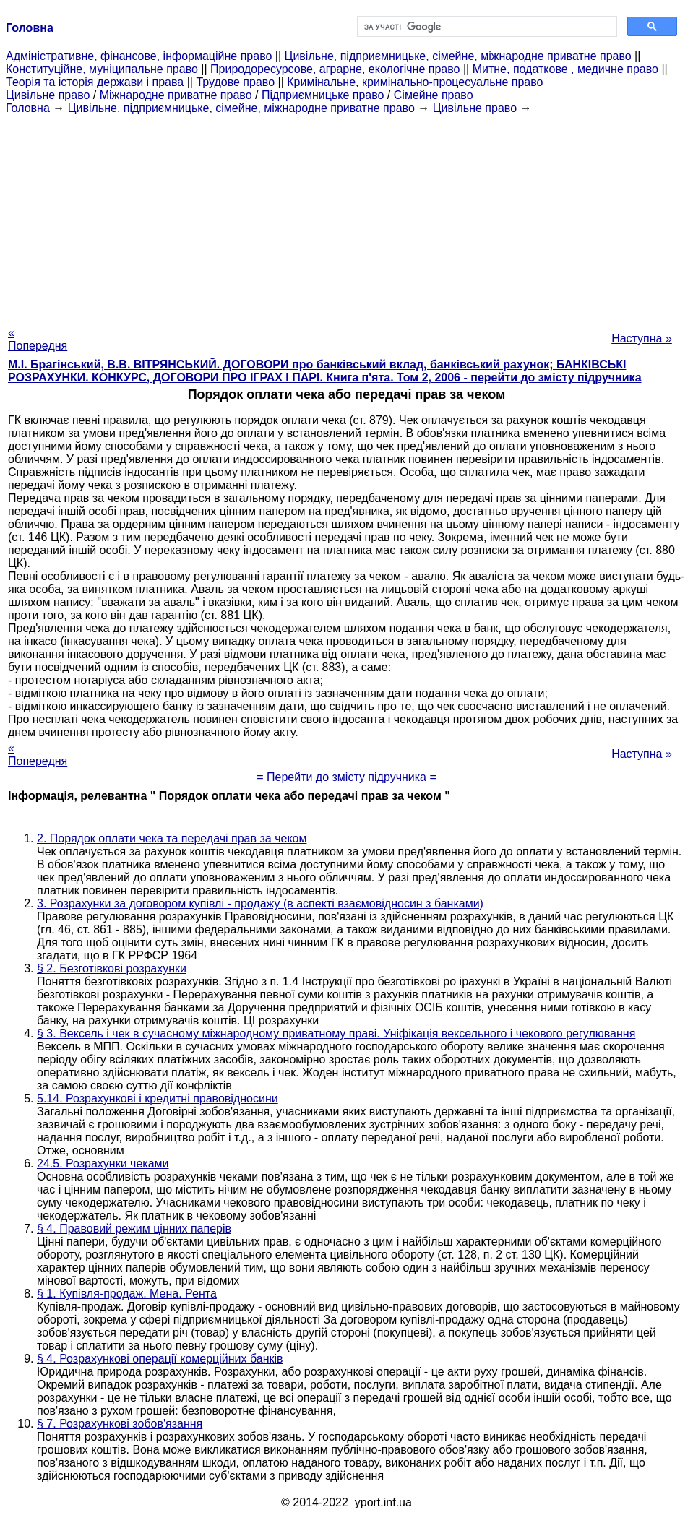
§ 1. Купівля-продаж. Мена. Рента (127, 1293)
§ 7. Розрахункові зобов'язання (119, 1423)
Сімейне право (433, 95)
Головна (28, 108)
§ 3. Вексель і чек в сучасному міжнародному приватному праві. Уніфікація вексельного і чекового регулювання (336, 1033)
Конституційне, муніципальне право (102, 69)
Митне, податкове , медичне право (565, 69)
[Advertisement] (346, 216)
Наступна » (641, 338)
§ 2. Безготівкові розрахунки (111, 968)
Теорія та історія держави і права (95, 82)
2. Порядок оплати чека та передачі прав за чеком (171, 838)
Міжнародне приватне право (176, 95)
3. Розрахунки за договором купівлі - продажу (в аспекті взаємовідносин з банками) (260, 903)
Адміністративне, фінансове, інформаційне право (139, 56)
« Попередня (37, 339)
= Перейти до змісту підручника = (346, 777)
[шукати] (486, 26)
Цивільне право (48, 95)
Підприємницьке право (323, 95)
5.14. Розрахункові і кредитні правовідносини (157, 1098)
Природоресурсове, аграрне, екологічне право (335, 69)
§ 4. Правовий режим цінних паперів (134, 1228)
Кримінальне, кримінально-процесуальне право (415, 82)
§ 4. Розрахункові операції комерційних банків (160, 1358)
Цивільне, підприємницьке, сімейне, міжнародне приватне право (458, 56)
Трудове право (235, 82)
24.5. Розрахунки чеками (103, 1163)
